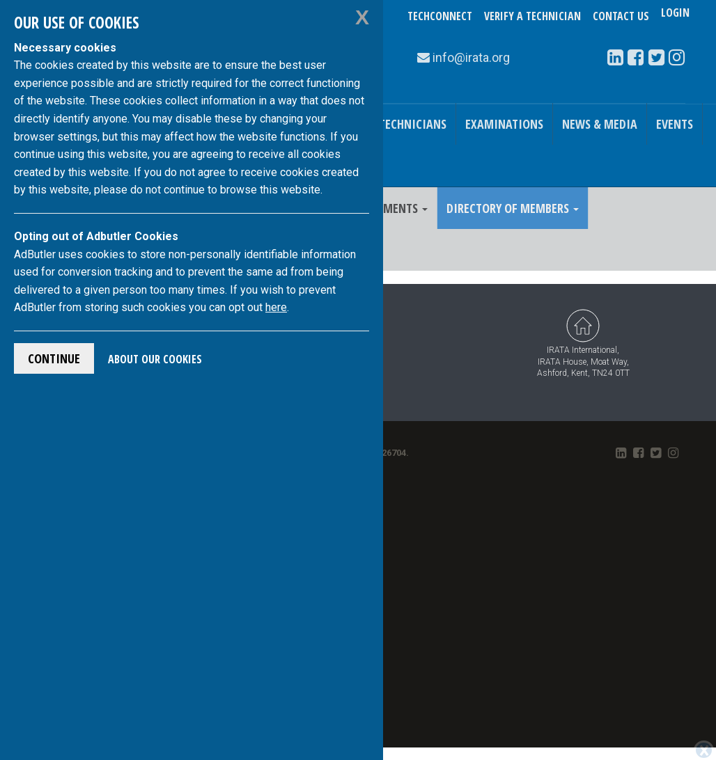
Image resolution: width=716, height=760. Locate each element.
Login (675, 16)
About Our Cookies (155, 359)
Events (674, 124)
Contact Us (621, 16)
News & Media (599, 124)
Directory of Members (512, 208)
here (276, 307)
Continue (54, 358)
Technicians (412, 124)
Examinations (504, 124)
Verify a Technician (532, 16)
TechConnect (439, 16)
